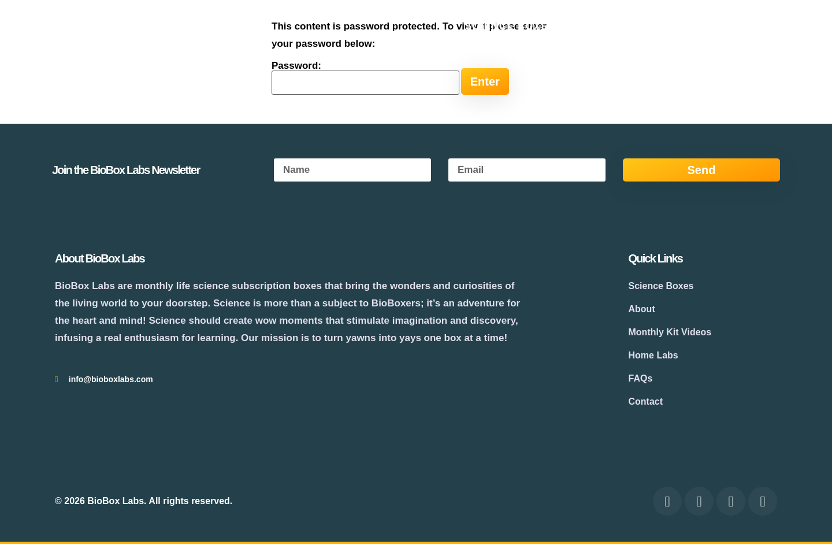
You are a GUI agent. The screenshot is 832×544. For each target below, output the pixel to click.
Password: (365, 78)
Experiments (668, 26)
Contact (751, 26)
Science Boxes (510, 26)
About (592, 26)
